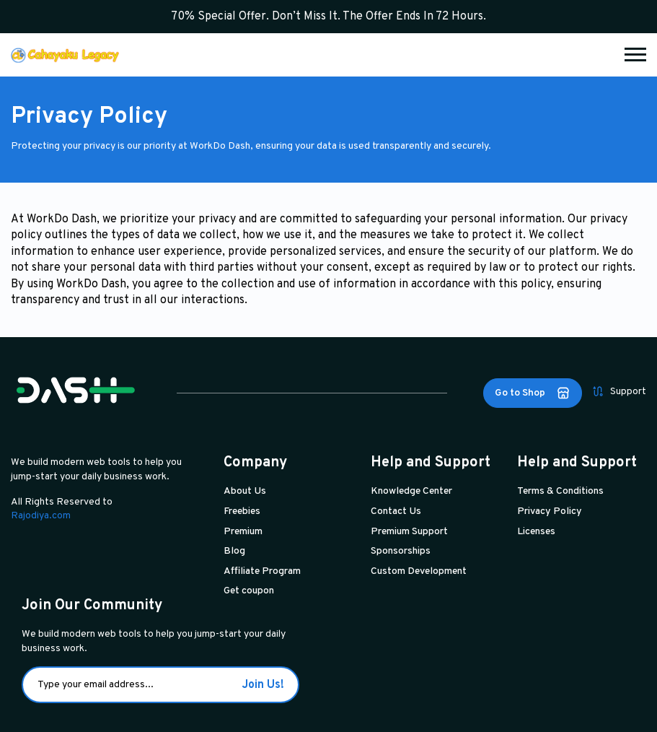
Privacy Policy (549, 511)
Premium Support (409, 532)
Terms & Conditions (560, 491)
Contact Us (396, 511)
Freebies (242, 511)
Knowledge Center (411, 491)
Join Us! (263, 685)
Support (619, 391)
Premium (243, 532)
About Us (245, 491)
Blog (234, 551)
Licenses (536, 532)
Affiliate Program (262, 571)
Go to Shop (532, 393)
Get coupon (249, 591)
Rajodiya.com (41, 516)
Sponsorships (401, 551)
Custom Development (419, 571)
